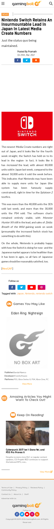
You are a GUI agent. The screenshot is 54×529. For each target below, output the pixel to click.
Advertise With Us (8, 498)
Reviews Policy (37, 487)
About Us (17, 494)
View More (27, 384)
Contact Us (6, 494)
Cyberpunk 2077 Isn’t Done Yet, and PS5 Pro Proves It (25, 451)
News (5, 14)
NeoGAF (7, 268)
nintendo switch (44, 293)
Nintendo (30, 293)
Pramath (32, 51)
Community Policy (8, 490)
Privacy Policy (21, 487)
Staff (26, 494)
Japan (20, 293)
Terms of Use (7, 487)
